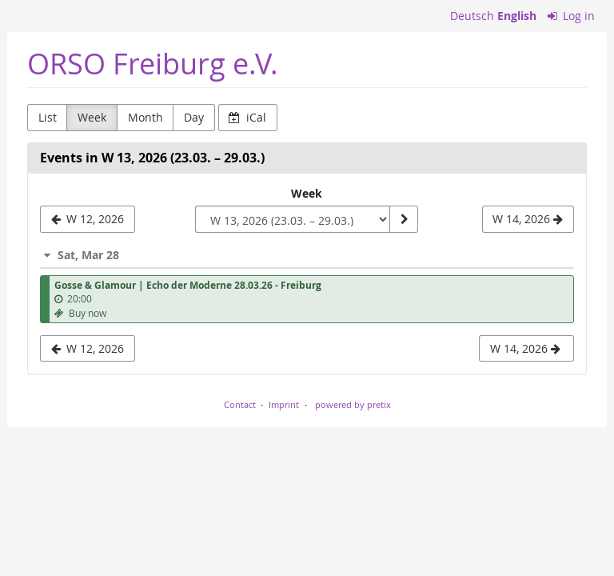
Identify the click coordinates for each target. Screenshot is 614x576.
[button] (307, 255)
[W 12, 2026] (87, 219)
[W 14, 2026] (528, 219)
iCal (247, 117)
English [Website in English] (516, 15)
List (47, 117)
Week (92, 117)
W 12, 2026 (88, 348)
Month (145, 117)
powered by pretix (353, 404)
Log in (572, 15)
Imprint (284, 404)
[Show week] (403, 219)
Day (194, 117)
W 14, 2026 (525, 348)
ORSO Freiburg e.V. (152, 63)
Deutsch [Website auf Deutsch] (472, 15)
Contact (240, 404)
